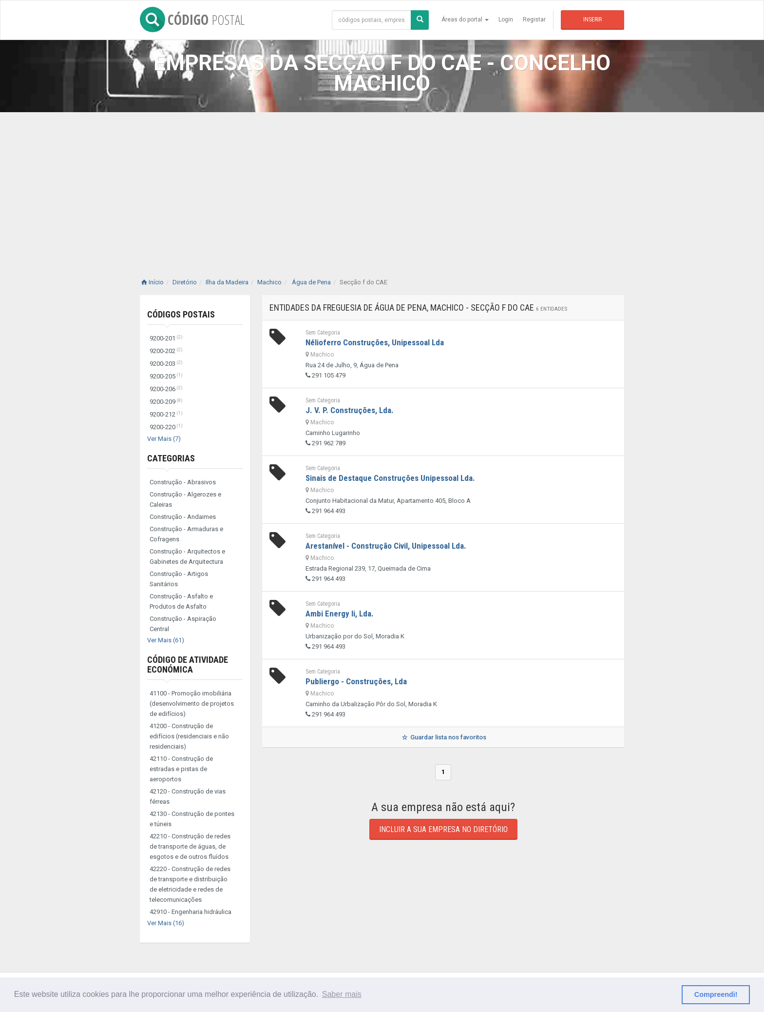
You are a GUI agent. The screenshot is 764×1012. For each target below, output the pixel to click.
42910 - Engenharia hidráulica (190, 911)
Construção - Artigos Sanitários (179, 579)
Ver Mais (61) (165, 640)
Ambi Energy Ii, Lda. (340, 613)
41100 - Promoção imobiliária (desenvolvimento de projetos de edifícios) (192, 703)
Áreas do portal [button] (465, 19)
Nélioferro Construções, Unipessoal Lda (375, 342)
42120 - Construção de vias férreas (188, 796)
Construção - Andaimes (183, 516)
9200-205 (166, 376)
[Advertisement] (382, 185)
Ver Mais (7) (164, 438)
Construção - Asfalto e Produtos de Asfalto (181, 601)
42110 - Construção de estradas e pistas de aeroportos (181, 769)
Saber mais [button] (342, 994)
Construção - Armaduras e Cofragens (186, 534)
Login (505, 19)
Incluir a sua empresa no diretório (443, 829)
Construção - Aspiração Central (183, 624)
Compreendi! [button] (716, 994)
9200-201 (166, 338)
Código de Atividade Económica (187, 665)
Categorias (171, 458)
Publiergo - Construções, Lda (356, 681)
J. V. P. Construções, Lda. (350, 410)
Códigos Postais (181, 314)
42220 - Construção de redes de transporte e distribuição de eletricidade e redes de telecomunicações (190, 884)
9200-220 (166, 427)
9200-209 (166, 401)
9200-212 (166, 414)
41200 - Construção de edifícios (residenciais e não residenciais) (189, 736)
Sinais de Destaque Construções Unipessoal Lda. (390, 478)
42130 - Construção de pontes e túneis (192, 819)
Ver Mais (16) (165, 923)
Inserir (592, 19)
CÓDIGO (192, 19)
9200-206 (166, 389)
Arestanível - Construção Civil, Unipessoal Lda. (386, 546)
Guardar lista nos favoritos (443, 737)
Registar (534, 19)
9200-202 (166, 351)
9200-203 (166, 363)
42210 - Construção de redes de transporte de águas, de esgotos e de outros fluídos (190, 846)
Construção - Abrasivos (183, 482)
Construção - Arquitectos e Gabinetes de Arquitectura (187, 556)
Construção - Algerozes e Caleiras (185, 499)
